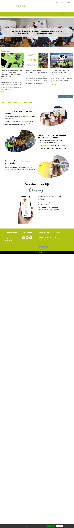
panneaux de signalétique (13, 166)
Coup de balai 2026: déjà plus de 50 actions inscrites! (61, 71)
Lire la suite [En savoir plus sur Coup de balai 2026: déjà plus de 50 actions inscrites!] (54, 84)
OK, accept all (50, 526)
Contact (61, 2)
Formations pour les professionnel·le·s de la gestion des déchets (53, 136)
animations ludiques (26, 166)
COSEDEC (67, 2)
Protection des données (27, 241)
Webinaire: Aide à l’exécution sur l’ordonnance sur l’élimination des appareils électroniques (11, 73)
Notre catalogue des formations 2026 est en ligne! (36, 71)
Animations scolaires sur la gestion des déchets (20, 112)
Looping (57, 196)
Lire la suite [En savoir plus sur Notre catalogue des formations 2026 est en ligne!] (29, 86)
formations (44, 145)
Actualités (56, 2)
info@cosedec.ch (9, 242)
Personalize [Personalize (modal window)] (59, 526)
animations (28, 116)
